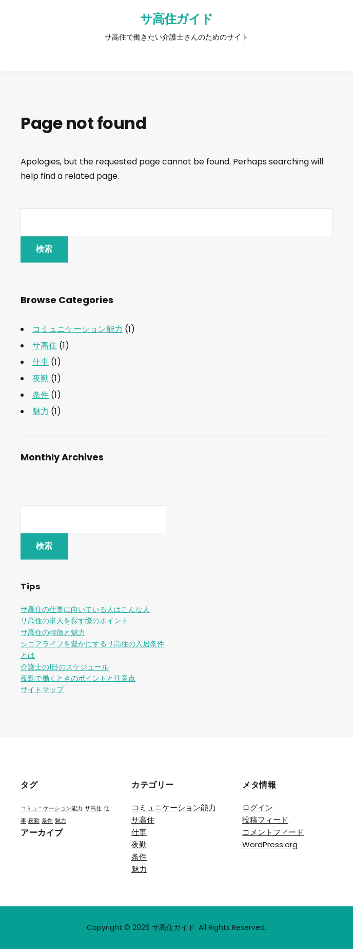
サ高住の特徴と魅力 (53, 632)
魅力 (40, 411)
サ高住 (44, 345)
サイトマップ (42, 689)
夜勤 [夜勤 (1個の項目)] (34, 821)
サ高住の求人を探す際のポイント (74, 621)
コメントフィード (273, 832)
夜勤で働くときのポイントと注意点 (78, 678)
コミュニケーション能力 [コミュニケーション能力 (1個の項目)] (52, 808)
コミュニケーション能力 (77, 329)
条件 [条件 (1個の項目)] (47, 821)
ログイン (257, 807)
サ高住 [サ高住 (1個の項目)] (93, 808)
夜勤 (40, 378)
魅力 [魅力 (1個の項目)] (60, 821)
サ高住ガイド (176, 18)
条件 (40, 395)
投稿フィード (265, 819)
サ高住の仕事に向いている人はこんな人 (85, 609)
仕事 (40, 362)
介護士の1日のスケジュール (65, 667)
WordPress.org (270, 844)
